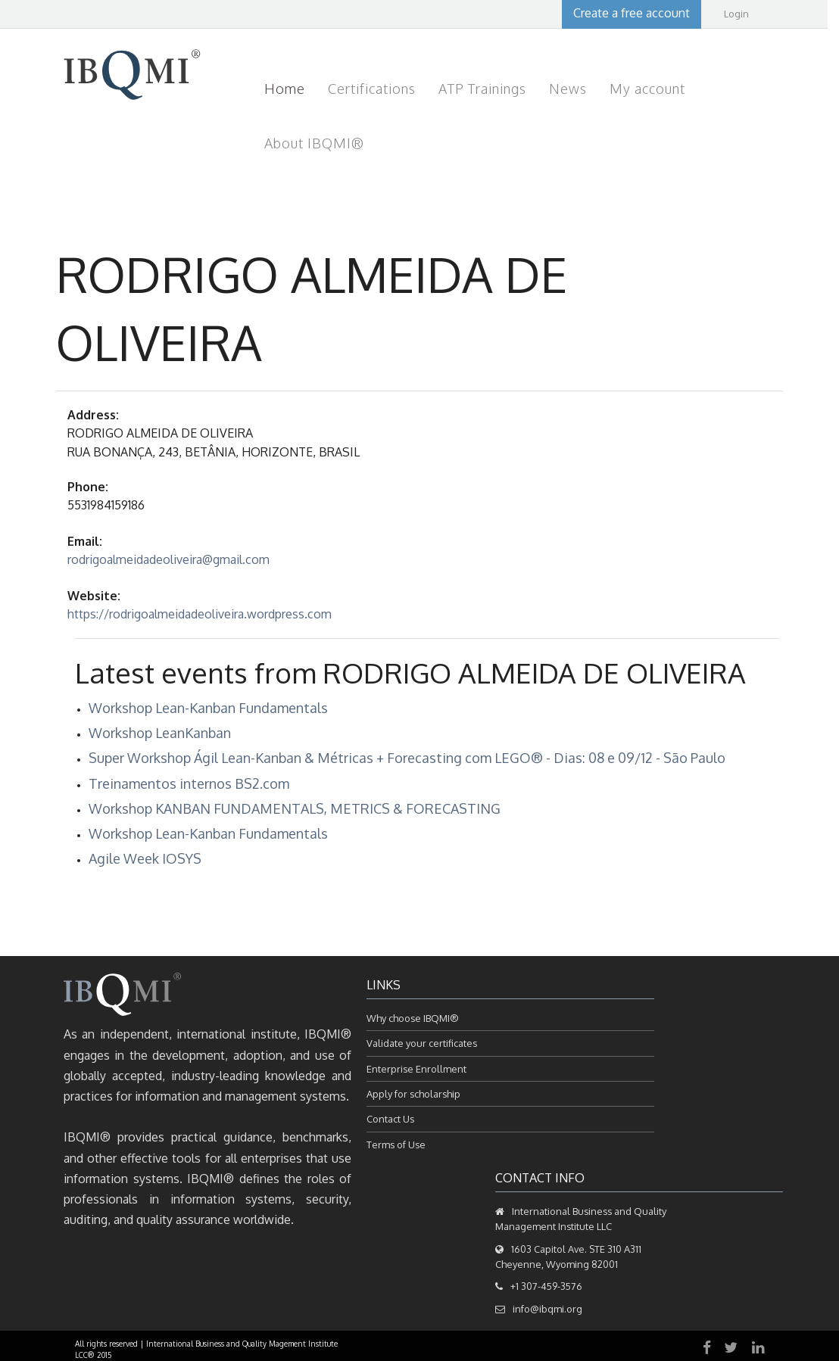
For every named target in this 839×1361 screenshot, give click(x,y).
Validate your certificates (421, 1043)
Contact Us (390, 1119)
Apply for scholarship (413, 1094)
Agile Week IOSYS (145, 858)
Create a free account (631, 12)
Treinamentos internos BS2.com (189, 783)
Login (736, 14)
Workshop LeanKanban (160, 732)
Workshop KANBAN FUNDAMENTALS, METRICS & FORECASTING (295, 808)
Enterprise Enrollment (416, 1069)
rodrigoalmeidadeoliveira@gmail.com (168, 559)
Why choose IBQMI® (412, 1018)
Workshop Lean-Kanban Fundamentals (208, 707)
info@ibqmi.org (547, 1309)
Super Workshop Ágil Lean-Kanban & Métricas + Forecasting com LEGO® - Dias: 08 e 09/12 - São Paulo (407, 757)
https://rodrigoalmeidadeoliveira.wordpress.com (199, 613)
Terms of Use (396, 1144)
